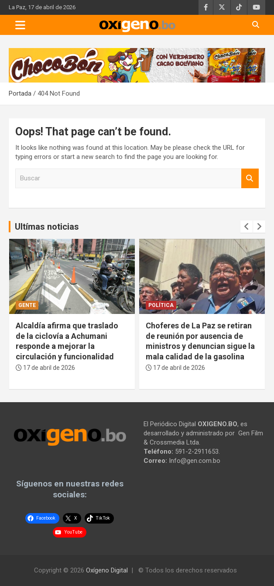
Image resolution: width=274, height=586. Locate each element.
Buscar (250, 178)
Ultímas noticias (47, 226)
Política (161, 305)
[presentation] (246, 227)
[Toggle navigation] (20, 25)
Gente (27, 305)
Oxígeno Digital (107, 570)
